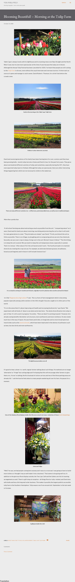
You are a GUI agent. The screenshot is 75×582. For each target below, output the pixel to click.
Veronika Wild (11, 2)
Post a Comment (8, 551)
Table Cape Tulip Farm (39, 540)
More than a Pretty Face (15, 540)
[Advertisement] (37, 567)
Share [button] (67, 540)
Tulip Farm (11, 70)
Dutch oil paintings (64, 415)
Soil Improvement (27, 540)
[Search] (64, 3)
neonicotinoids (25, 322)
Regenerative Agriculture (18, 298)
